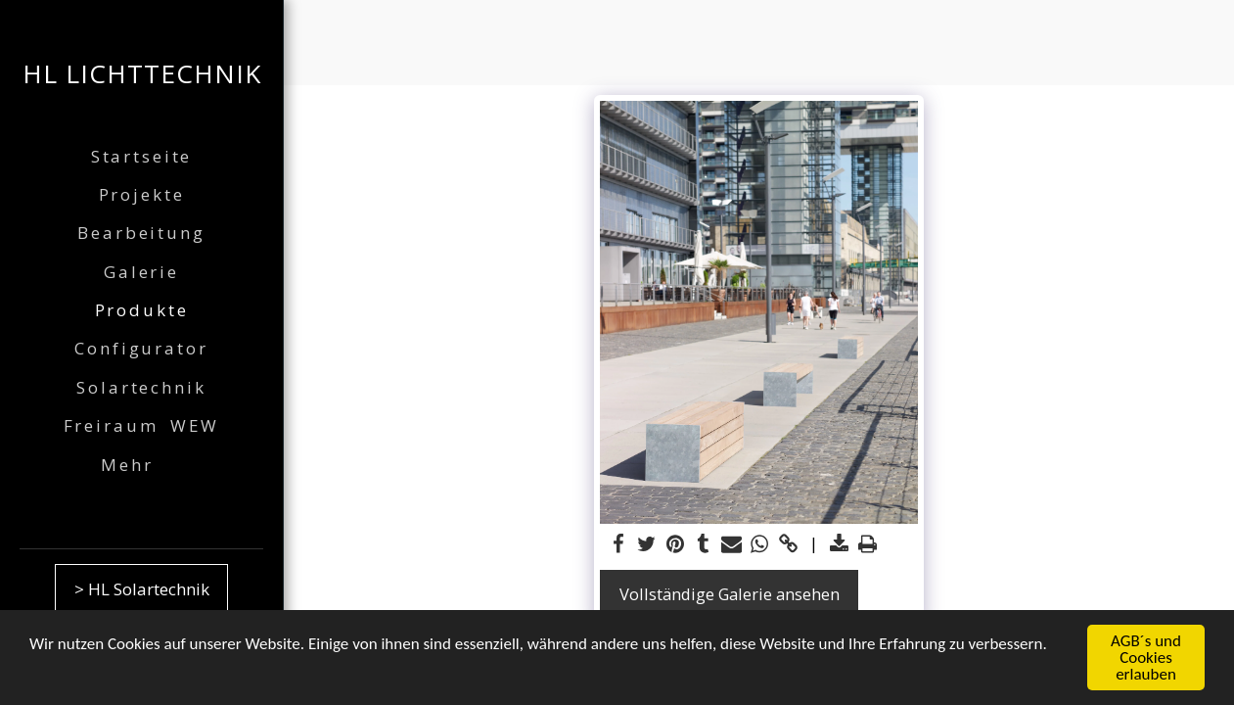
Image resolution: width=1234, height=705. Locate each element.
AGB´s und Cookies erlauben (1146, 658)
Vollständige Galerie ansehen (729, 594)
